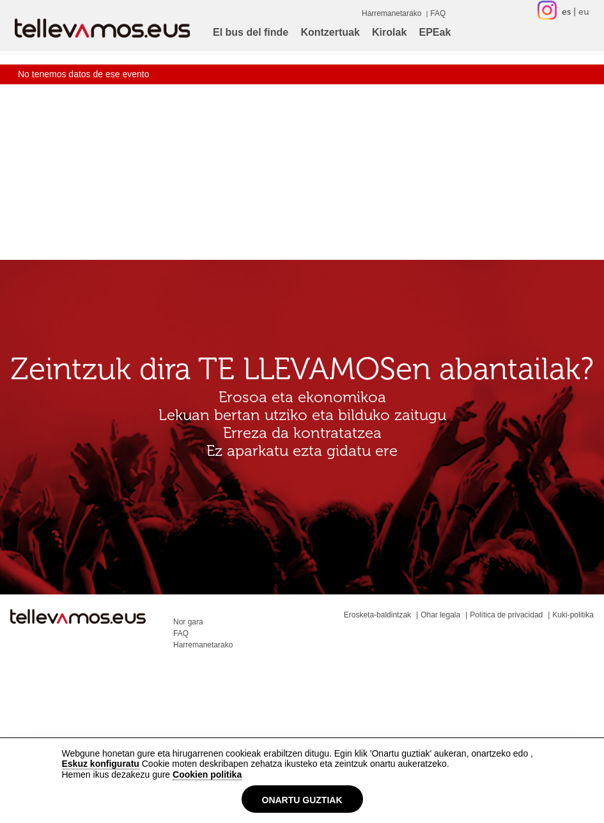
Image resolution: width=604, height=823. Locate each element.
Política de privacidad (506, 614)
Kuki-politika (573, 614)
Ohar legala (440, 614)
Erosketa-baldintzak (377, 614)
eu (583, 11)
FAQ (437, 13)
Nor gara (188, 621)
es (566, 11)
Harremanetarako (391, 13)
